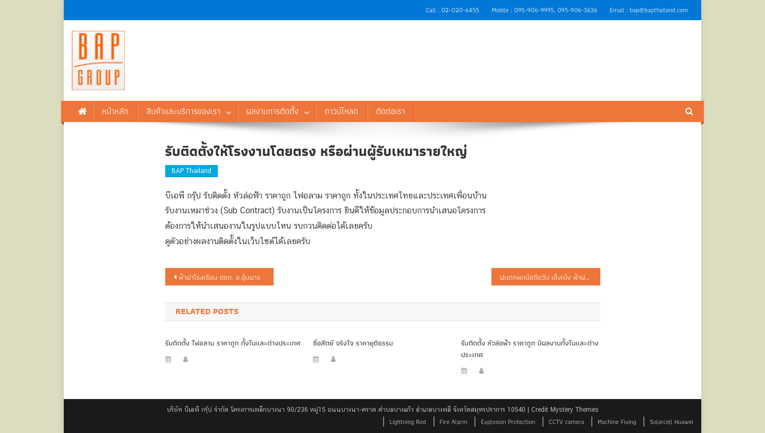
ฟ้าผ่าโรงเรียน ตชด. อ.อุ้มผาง (220, 277)
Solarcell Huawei (671, 422)
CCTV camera (566, 422)
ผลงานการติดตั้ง (272, 111)
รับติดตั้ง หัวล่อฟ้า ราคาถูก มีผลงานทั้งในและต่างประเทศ (530, 348)
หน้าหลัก (115, 111)
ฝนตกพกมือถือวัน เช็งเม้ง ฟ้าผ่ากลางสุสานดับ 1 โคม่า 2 (550, 277)
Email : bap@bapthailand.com (649, 10)
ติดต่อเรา (390, 111)
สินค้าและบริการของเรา (183, 111)
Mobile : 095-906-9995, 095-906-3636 (544, 10)
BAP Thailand (191, 171)
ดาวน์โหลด (341, 111)
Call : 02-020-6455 (452, 10)
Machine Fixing (617, 422)
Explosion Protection (508, 422)
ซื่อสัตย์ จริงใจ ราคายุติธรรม (353, 343)
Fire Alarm (454, 422)
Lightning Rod (407, 422)
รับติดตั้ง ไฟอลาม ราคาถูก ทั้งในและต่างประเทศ (233, 343)
